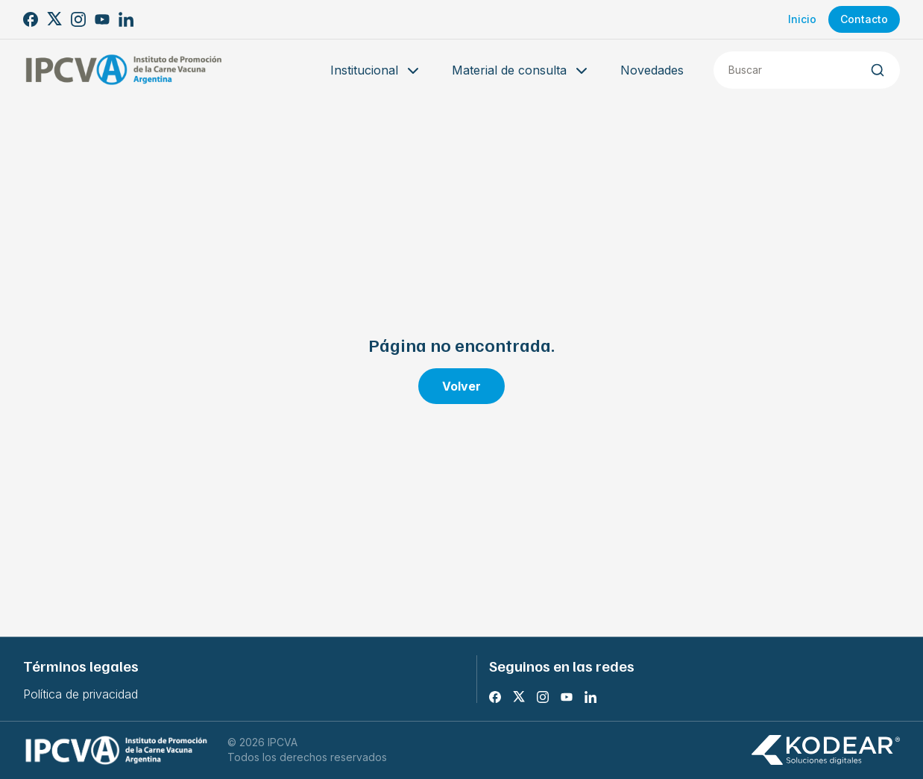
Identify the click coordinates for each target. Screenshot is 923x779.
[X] (54, 19)
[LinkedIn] (126, 19)
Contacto (864, 19)
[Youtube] (102, 19)
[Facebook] (30, 19)
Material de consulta (521, 71)
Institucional (376, 71)
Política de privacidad (80, 694)
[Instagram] (78, 19)
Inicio (802, 19)
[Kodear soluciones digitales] (825, 750)
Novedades (652, 70)
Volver (461, 386)
